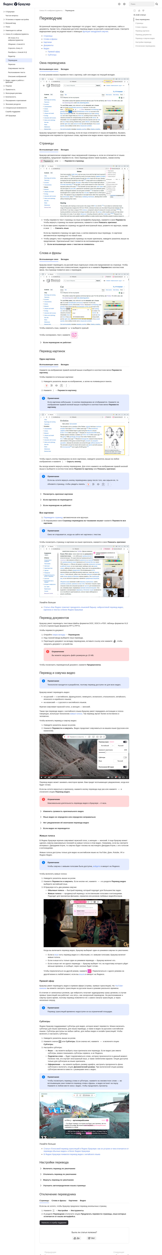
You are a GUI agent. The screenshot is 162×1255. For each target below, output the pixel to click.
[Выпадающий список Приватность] (17, 89)
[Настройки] (119, 4)
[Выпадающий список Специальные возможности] (17, 108)
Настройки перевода (143, 42)
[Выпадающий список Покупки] (17, 86)
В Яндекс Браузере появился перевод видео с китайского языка (72, 1154)
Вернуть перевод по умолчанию (58, 1180)
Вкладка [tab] (65, 69)
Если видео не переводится (56, 828)
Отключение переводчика (145, 46)
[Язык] (124, 4)
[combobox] (141, 4)
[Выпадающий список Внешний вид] (17, 23)
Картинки (48, 42)
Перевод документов (143, 35)
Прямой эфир (54, 52)
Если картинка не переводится (57, 500)
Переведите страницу (53, 517)
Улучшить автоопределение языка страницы (64, 1185)
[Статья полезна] (139, 10)
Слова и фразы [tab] (59, 1200)
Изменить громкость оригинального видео (63, 811)
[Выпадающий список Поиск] (17, 27)
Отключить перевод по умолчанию (59, 1174)
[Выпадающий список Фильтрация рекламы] (17, 93)
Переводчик (69, 10)
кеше (56, 955)
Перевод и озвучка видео (145, 38)
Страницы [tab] (44, 1200)
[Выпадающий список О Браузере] (4, 11)
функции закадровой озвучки (95, 31)
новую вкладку (58, 635)
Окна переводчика (142, 19)
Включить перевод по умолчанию (59, 1168)
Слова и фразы (141, 27)
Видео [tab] (83, 1200)
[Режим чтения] (134, 10)
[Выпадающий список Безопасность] (17, 97)
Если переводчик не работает (57, 342)
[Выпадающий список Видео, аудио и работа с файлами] (17, 81)
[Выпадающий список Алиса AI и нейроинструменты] (17, 34)
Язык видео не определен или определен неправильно (69, 817)
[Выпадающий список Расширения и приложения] (17, 100)
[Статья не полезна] (143, 10)
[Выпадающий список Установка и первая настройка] (17, 19)
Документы (48, 45)
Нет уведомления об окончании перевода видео (66, 823)
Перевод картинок (142, 31)
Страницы (139, 23)
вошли (82, 974)
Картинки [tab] (73, 1200)
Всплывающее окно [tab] (48, 69)
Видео (46, 48)
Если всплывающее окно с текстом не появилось (70, 244)
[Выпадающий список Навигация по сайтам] (17, 30)
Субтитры (52, 55)
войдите (96, 866)
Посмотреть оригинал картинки (58, 494)
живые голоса (76, 714)
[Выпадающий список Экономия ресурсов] (17, 104)
